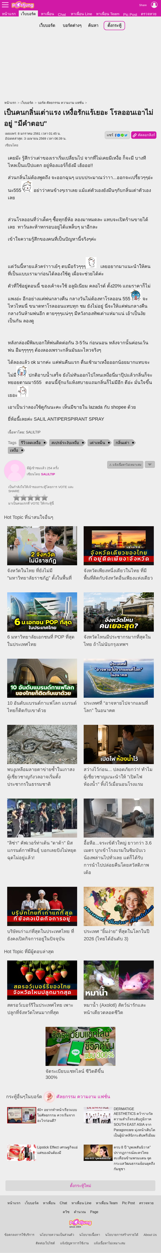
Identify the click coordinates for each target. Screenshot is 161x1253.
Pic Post (130, 14)
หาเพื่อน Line (81, 14)
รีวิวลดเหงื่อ (31, 443)
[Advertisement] (80, 66)
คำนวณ (80, 1212)
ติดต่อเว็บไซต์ (45, 1243)
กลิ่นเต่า (122, 443)
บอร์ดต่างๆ (72, 25)
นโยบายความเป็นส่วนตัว (57, 1235)
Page (94, 1212)
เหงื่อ (14, 450)
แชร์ (117, 135)
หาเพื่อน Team (107, 14)
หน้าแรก (9, 14)
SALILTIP (48, 474)
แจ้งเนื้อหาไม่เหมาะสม (109, 1243)
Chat (62, 14)
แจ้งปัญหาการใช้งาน (74, 1243)
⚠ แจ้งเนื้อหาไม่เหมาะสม (125, 465)
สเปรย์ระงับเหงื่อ (65, 443)
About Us (150, 1235)
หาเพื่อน (47, 14)
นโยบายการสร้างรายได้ (121, 1235)
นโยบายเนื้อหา (89, 1235)
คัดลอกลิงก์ (143, 135)
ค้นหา (93, 25)
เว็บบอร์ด (28, 14)
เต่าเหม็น (97, 443)
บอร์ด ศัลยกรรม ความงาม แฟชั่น (61, 103)
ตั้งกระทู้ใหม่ (80, 1186)
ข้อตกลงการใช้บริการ (19, 1235)
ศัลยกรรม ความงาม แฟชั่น (76, 1097)
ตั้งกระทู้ (114, 25)
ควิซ (66, 1212)
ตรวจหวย (148, 14)
